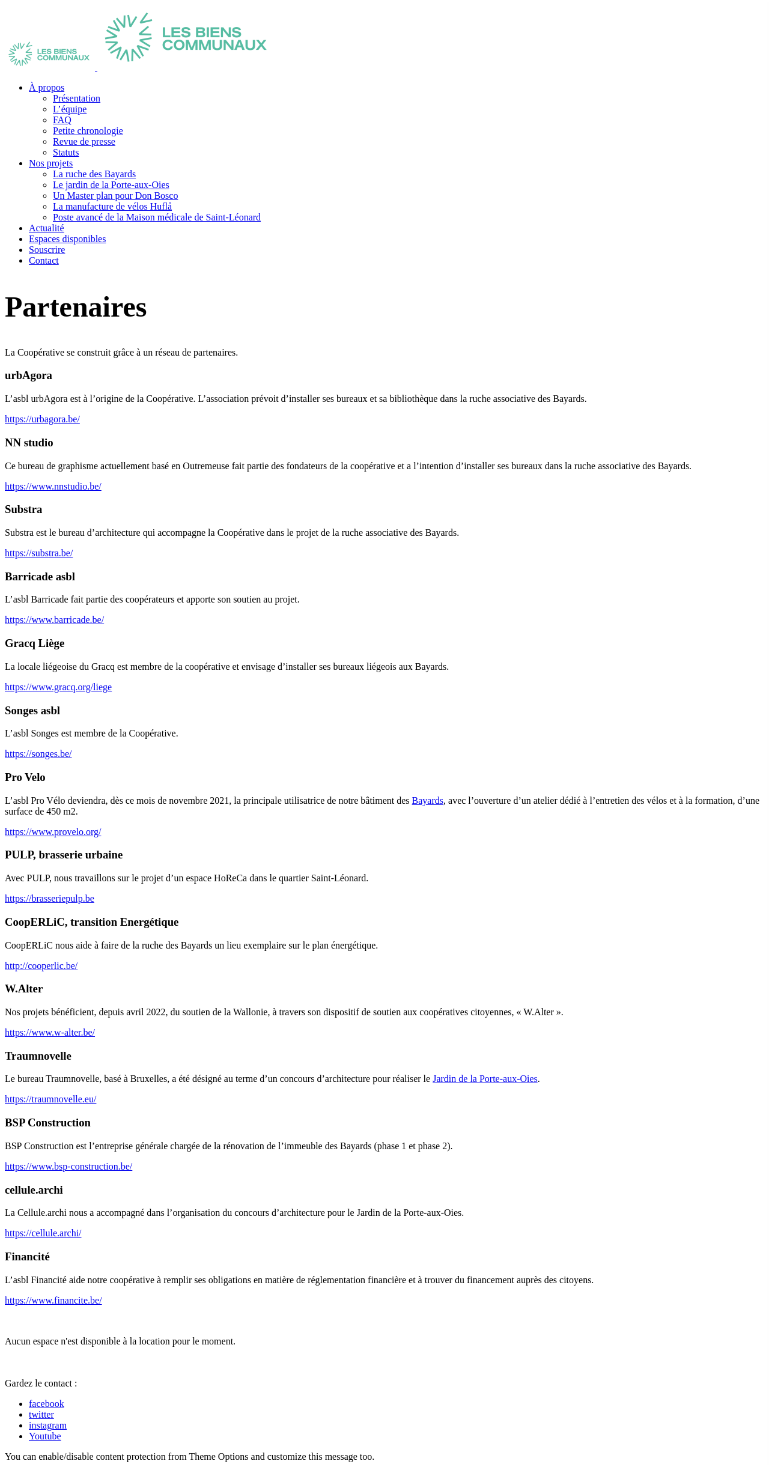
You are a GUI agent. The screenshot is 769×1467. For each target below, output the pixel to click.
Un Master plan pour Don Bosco (115, 195)
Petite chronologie (88, 131)
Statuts (66, 152)
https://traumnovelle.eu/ (50, 1099)
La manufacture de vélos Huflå (112, 206)
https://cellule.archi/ (43, 1233)
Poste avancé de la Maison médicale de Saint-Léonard (157, 217)
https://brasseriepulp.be (49, 898)
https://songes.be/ (38, 754)
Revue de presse (84, 141)
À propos (46, 87)
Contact (44, 260)
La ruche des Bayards (94, 174)
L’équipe (70, 109)
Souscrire (47, 249)
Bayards (427, 800)
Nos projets (51, 163)
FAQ (62, 120)
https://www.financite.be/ (53, 1300)
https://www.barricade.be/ (54, 620)
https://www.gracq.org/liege (58, 687)
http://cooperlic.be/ (41, 966)
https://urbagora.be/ (42, 419)
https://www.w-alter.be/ (50, 1032)
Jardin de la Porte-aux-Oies (485, 1079)
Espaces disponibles (67, 239)
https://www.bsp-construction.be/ (68, 1166)
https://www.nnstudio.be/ (53, 486)
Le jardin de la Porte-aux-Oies (111, 185)
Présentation (76, 98)
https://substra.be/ (39, 553)
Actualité (46, 228)
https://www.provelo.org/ (53, 832)
